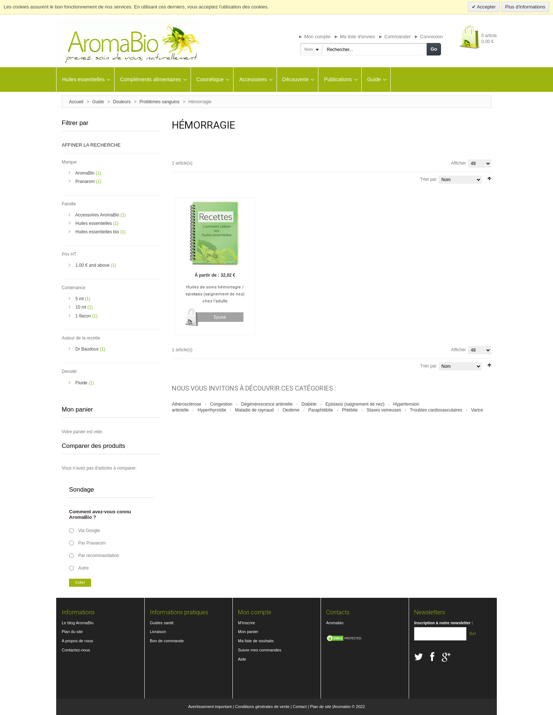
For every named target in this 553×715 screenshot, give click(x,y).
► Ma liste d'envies (354, 36)
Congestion (221, 402)
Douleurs (121, 101)
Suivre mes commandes (259, 650)
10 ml (81, 307)
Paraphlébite (320, 408)
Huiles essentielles (94, 223)
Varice (477, 408)
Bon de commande (167, 641)
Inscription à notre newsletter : (443, 623)
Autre (83, 568)
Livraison (158, 631)
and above (93, 265)
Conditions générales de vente (262, 706)
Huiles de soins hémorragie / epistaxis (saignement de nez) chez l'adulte (213, 292)
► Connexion (428, 36)
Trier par (428, 179)
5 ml (80, 298)
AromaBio (85, 173)
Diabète (309, 402)
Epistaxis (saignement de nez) (354, 402)
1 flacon (83, 316)
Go (433, 49)
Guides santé (162, 623)
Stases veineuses (383, 408)
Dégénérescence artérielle (267, 402)
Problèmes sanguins (160, 101)
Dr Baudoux (87, 349)
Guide (98, 101)
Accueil (76, 101)
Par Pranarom (92, 543)
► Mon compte (314, 36)
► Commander (394, 36)
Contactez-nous (76, 650)
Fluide (81, 382)
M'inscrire (246, 623)
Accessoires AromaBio (97, 215)
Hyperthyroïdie (212, 408)
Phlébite (350, 408)
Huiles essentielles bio (97, 231)
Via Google (89, 530)
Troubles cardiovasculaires (436, 408)
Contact (300, 706)
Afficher (458, 163)
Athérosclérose (186, 402)
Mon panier (248, 631)
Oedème (290, 408)
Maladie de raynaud (254, 408)
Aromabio (334, 623)
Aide (242, 659)
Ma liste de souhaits (256, 641)
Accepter (486, 7)
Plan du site (72, 631)
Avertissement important (209, 706)
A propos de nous (77, 641)
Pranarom (85, 181)
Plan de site (320, 706)
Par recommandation (98, 555)
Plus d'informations (525, 7)
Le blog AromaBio (78, 623)
